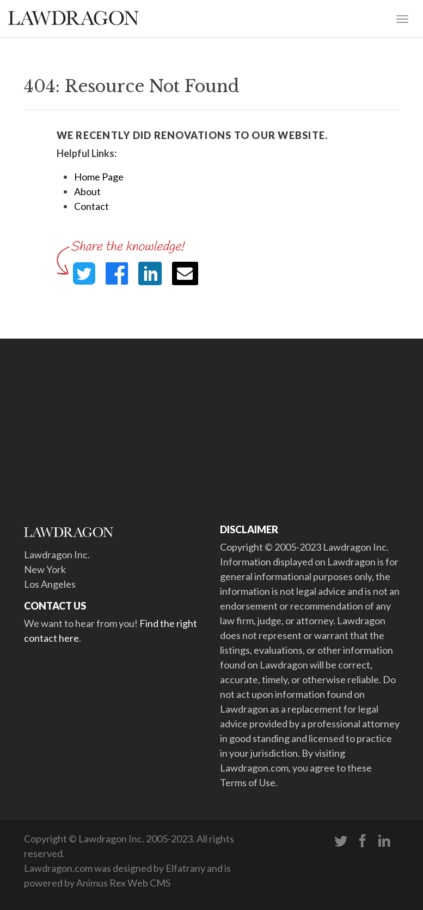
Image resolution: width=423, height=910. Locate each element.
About (87, 191)
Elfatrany (185, 868)
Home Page (99, 177)
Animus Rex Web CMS (123, 883)
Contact (91, 206)
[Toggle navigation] (402, 18)
